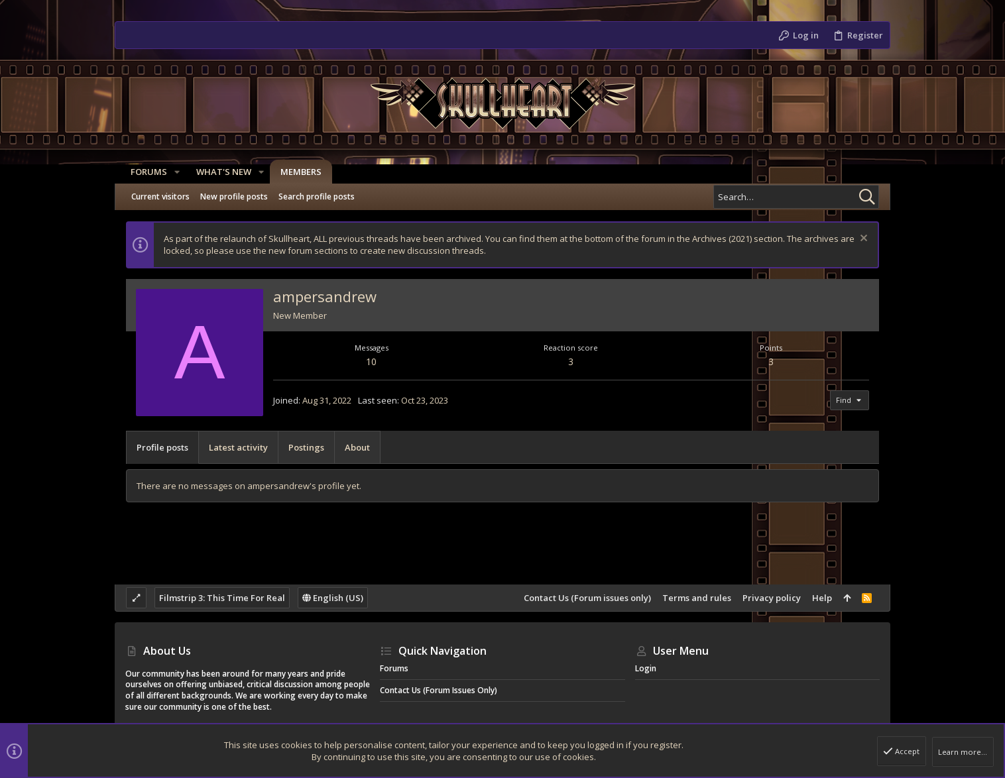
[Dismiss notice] (862, 240)
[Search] (796, 197)
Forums (394, 668)
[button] (171, 172)
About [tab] (357, 447)
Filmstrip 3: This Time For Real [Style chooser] (222, 598)
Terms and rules (696, 598)
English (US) (332, 598)
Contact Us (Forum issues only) (587, 598)
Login (645, 668)
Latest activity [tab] (238, 447)
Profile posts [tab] (162, 447)
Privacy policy (771, 598)
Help (822, 598)
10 (371, 361)
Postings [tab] (306, 447)
